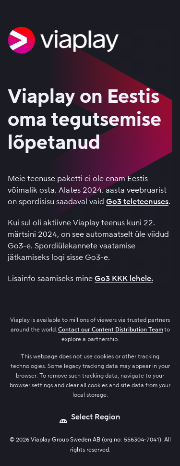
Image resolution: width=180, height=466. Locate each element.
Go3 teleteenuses (137, 201)
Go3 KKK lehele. (124, 278)
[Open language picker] (90, 417)
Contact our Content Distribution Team (110, 329)
